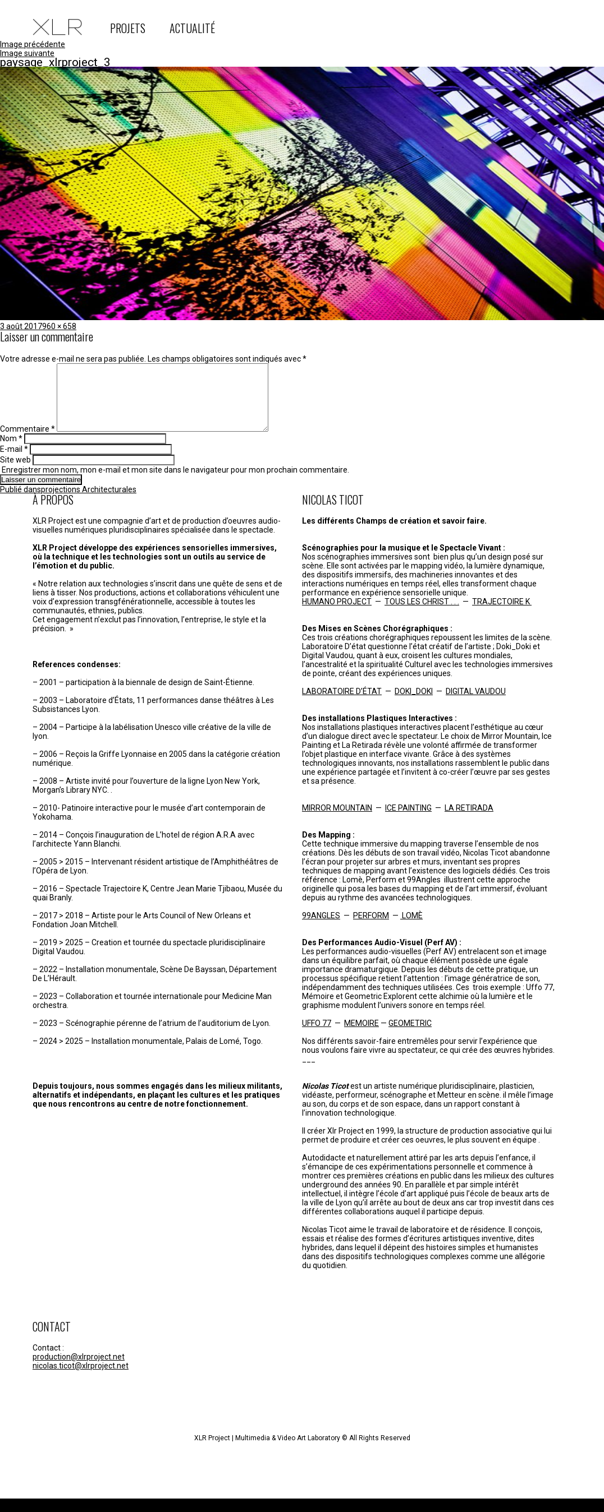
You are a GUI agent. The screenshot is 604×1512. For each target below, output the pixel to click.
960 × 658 (59, 326)
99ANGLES (321, 928)
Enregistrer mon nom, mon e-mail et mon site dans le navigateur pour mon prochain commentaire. (175, 483)
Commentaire (27, 442)
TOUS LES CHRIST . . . (422, 615)
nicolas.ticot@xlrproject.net (81, 1379)
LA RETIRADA (469, 821)
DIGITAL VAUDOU (476, 704)
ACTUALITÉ (192, 28)
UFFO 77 (316, 1036)
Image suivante (27, 53)
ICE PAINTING (408, 821)
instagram (446, 26)
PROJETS (127, 28)
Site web (15, 473)
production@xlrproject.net (79, 1370)
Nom (11, 451)
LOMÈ (411, 928)
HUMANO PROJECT (337, 615)
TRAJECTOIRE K (502, 615)
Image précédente (32, 44)
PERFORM (371, 928)
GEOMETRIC (410, 1036)
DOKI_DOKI (414, 704)
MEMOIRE (361, 1036)
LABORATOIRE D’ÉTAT (342, 704)
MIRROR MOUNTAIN (337, 821)
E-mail (14, 462)
